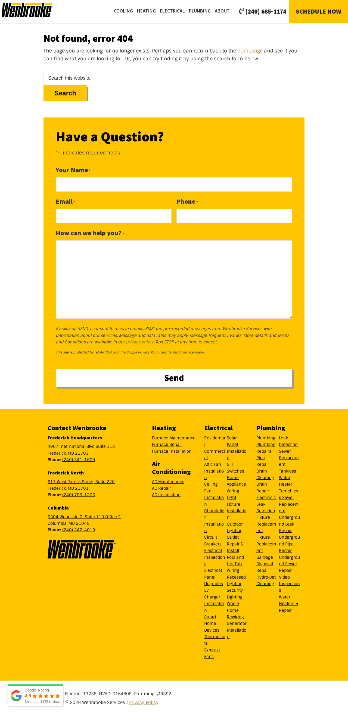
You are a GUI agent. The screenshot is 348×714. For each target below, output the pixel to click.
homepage (250, 51)
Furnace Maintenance (173, 436)
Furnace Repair (167, 443)
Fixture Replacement (266, 522)
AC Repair (161, 487)
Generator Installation (237, 628)
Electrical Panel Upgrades (213, 575)
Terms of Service (181, 352)
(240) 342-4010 (78, 528)
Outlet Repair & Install (235, 542)
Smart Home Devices (211, 622)
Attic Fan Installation (214, 469)
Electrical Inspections (214, 556)
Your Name (73, 170)
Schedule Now (318, 11)
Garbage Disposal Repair (264, 562)
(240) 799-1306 (78, 493)
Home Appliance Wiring (236, 483)
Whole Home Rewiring (235, 609)
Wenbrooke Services (36, 11)
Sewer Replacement (289, 456)
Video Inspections (289, 582)
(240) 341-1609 (78, 458)
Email (65, 201)
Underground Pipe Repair (289, 542)
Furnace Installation (172, 449)
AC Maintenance (168, 480)
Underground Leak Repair (289, 522)
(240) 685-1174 (262, 11)
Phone (187, 201)
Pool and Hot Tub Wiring (235, 562)
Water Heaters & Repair (288, 602)
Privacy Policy (149, 352)
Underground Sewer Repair (289, 562)
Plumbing (265, 436)
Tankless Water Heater (287, 476)
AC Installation (166, 493)
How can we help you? (90, 233)
